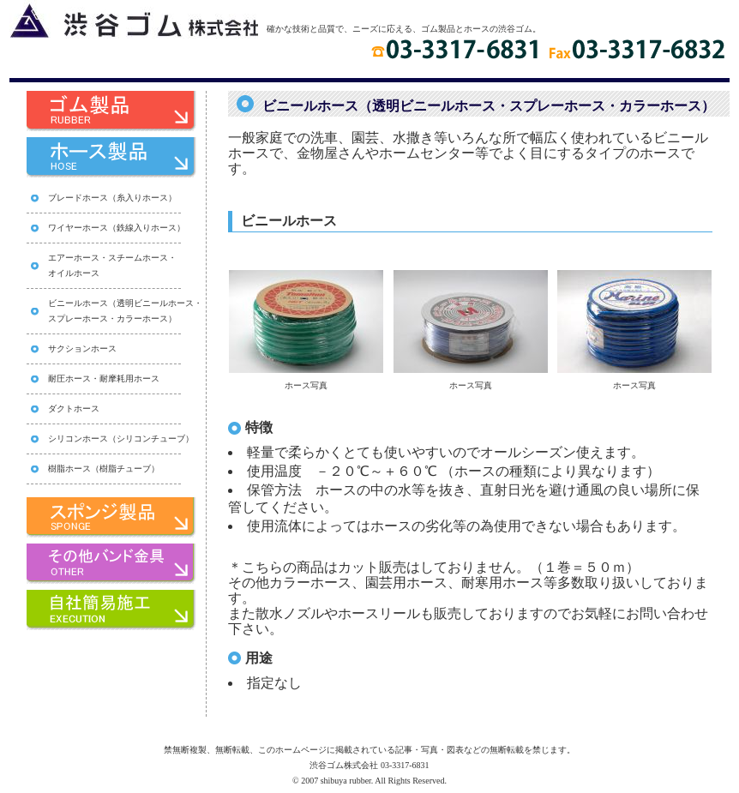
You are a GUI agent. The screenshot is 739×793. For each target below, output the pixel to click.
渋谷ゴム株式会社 (133, 19)
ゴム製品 (104, 114)
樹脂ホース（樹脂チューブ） (103, 468)
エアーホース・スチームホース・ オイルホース (112, 265)
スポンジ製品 (104, 520)
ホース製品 (104, 160)
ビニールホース (289, 220)
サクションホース (82, 348)
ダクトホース (73, 408)
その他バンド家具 (104, 567)
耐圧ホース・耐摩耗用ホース (103, 378)
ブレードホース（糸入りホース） (112, 197)
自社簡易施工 (104, 613)
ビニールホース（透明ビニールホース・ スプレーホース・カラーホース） (125, 310)
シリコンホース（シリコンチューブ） (121, 438)
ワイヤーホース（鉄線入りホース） (116, 227)
